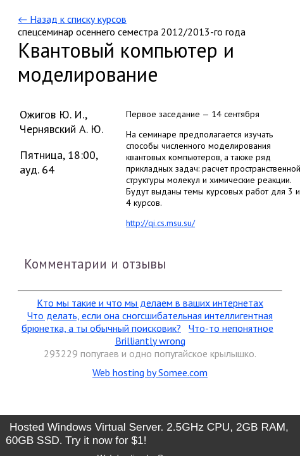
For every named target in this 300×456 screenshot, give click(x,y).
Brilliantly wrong (150, 340)
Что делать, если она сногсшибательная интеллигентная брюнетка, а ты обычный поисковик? (147, 321)
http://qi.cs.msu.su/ (160, 223)
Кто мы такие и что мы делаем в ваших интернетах (150, 302)
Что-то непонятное (231, 328)
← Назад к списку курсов (72, 19)
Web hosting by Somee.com (150, 372)
